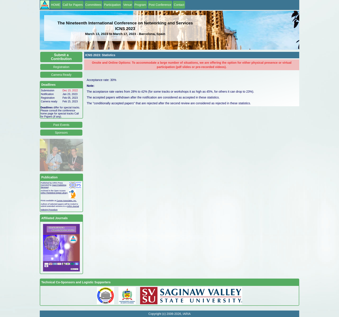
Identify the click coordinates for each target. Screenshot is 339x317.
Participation (112, 4)
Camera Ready (61, 74)
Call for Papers (73, 4)
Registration (61, 67)
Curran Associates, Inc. (67, 201)
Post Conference (160, 4)
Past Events (61, 125)
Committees (93, 4)
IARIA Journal (73, 206)
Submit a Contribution (61, 57)
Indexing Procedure (49, 210)
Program (140, 4)
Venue (127, 4)
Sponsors (61, 132)
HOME (55, 4)
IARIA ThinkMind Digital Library (54, 193)
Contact (179, 4)
